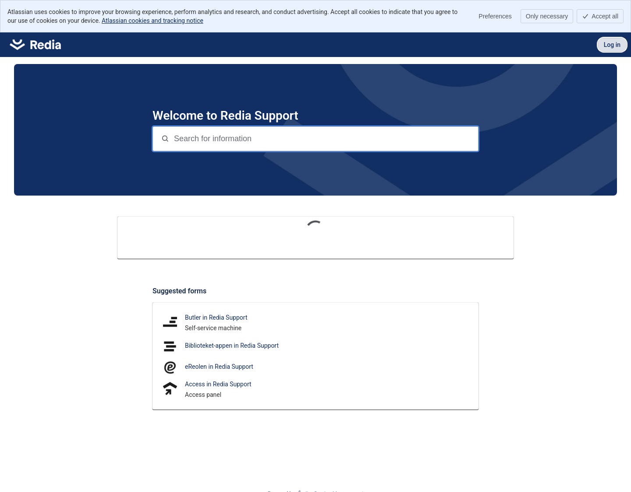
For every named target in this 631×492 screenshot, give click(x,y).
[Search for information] (325, 139)
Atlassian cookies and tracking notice (152, 20)
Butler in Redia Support (216, 317)
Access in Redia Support (218, 384)
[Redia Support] (35, 44)
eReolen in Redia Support (219, 366)
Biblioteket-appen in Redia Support (232, 345)
